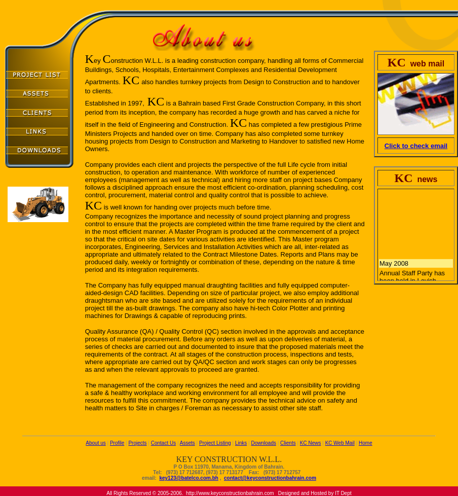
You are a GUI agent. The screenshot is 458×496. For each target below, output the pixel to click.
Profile (117, 443)
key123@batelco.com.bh (188, 478)
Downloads (263, 443)
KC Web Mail (340, 443)
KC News (310, 443)
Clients (288, 443)
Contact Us (163, 443)
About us (95, 443)
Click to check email (416, 146)
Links (241, 443)
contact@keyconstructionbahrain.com (270, 478)
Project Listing (215, 443)
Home (365, 443)
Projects (137, 443)
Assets (187, 443)
